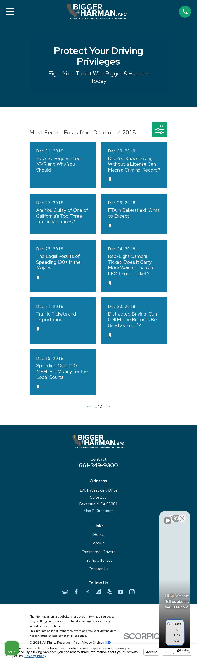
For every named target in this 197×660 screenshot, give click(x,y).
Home (98, 534)
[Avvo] (98, 592)
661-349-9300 (98, 465)
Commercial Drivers (98, 551)
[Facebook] (76, 592)
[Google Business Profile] (65, 592)
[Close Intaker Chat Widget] (182, 515)
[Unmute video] (117, 515)
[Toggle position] (172, 515)
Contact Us (98, 569)
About (98, 543)
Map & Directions (98, 511)
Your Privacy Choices (92, 643)
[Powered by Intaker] (158, 650)
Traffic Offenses (98, 560)
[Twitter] (87, 592)
